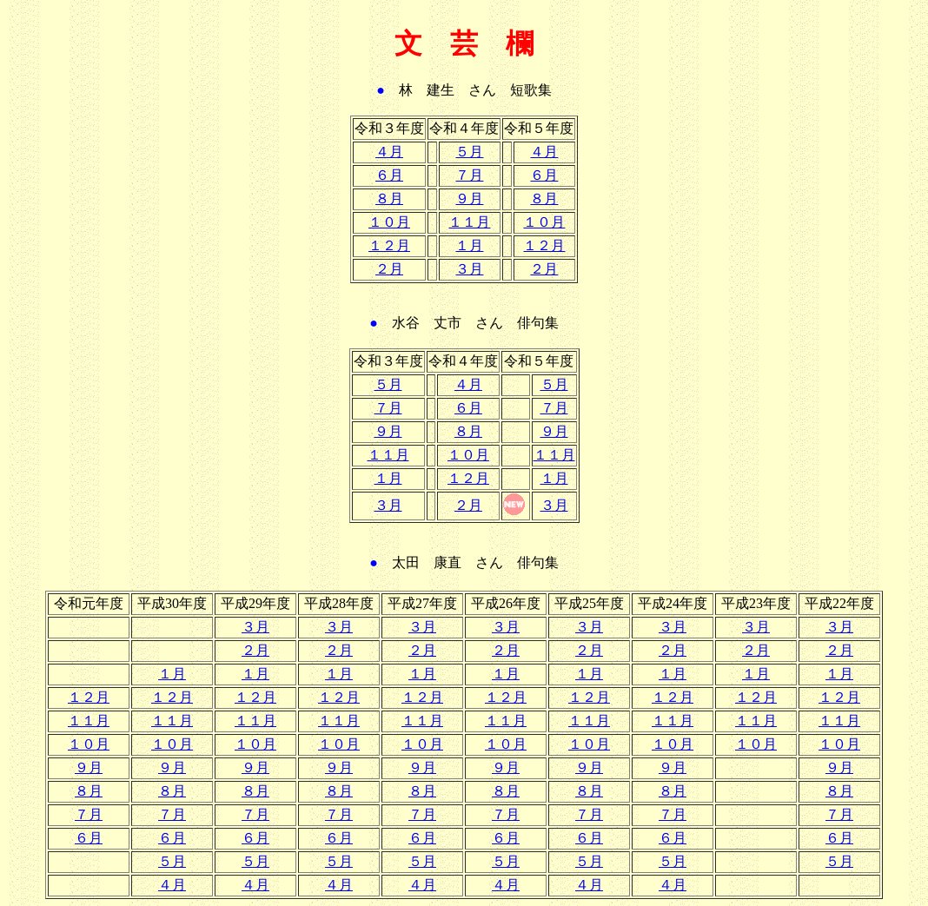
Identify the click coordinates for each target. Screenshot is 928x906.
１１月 (469, 222)
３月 (469, 268)
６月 (389, 175)
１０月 (389, 222)
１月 (469, 245)
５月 (469, 151)
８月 (389, 198)
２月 (389, 268)
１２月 (389, 245)
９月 (469, 198)
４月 (389, 151)
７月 (469, 175)
